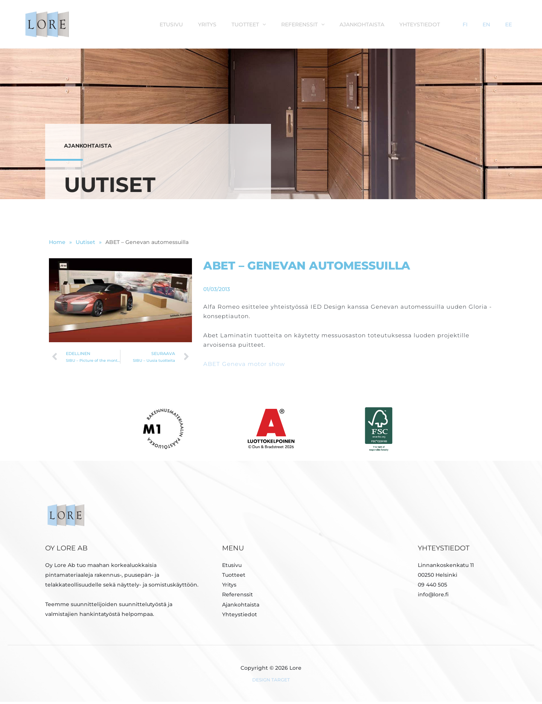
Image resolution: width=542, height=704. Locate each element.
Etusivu (228, 24)
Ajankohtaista (403, 24)
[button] (311, 24)
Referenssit (348, 24)
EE (514, 24)
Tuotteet (298, 24)
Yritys (260, 24)
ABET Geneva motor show (244, 366)
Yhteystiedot (457, 24)
